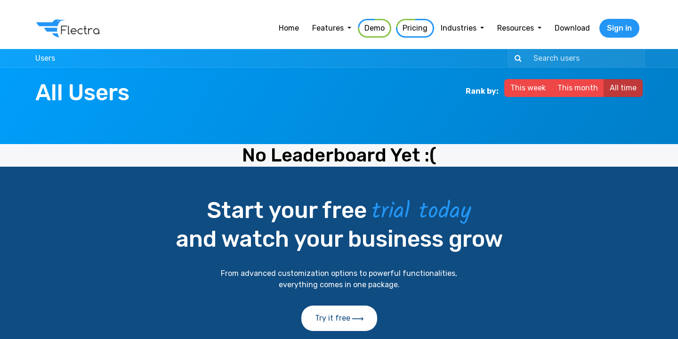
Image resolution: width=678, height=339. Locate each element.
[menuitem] (289, 28)
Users (45, 58)
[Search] (516, 58)
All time (623, 87)
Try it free (339, 318)
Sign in (619, 28)
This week (528, 87)
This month (577, 87)
